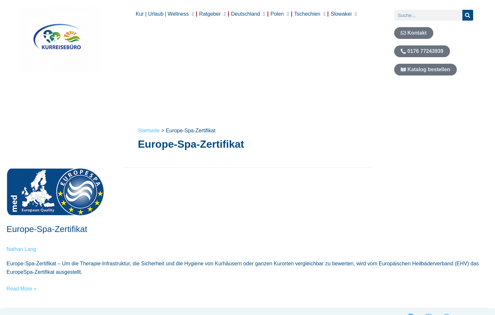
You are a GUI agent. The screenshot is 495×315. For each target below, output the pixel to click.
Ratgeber (212, 14)
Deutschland (248, 14)
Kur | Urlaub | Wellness (165, 14)
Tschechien (310, 14)
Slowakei (344, 14)
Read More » (22, 287)
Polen (280, 14)
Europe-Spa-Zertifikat (47, 229)
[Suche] (467, 15)
